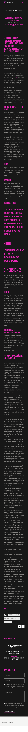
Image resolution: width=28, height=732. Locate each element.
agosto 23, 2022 (14, 656)
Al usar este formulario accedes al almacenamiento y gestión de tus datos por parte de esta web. (14, 705)
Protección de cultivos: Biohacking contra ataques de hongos (14, 646)
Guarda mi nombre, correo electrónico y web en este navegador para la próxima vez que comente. (14, 686)
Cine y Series (8, 10)
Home (9, 22)
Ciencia (11, 615)
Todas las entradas (15, 22)
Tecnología (7, 622)
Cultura (17, 615)
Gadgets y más (15, 618)
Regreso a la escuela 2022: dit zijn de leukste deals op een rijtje (14, 658)
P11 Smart (15, 77)
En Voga (6, 618)
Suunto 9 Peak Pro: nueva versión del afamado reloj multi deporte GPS (14, 652)
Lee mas (6, 608)
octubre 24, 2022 (14, 650)
